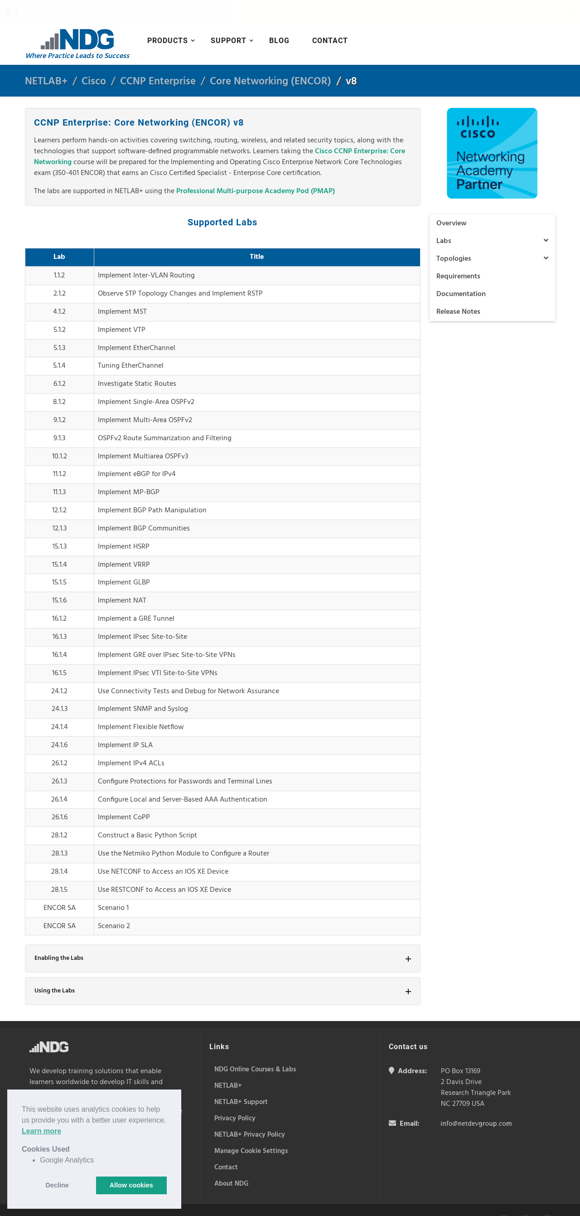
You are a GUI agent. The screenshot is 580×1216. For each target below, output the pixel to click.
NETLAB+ (46, 59)
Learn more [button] (41, 1131)
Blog (279, 18)
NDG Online (93, 1088)
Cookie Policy (184, 1200)
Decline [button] (57, 1185)
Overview (451, 201)
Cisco (94, 59)
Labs (492, 218)
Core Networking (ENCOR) (270, 59)
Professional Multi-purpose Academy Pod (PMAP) (255, 169)
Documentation (461, 271)
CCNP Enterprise (158, 59)
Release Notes (458, 289)
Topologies (492, 236)
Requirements (458, 254)
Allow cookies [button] (131, 1185)
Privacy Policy (222, 1200)
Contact (330, 18)
